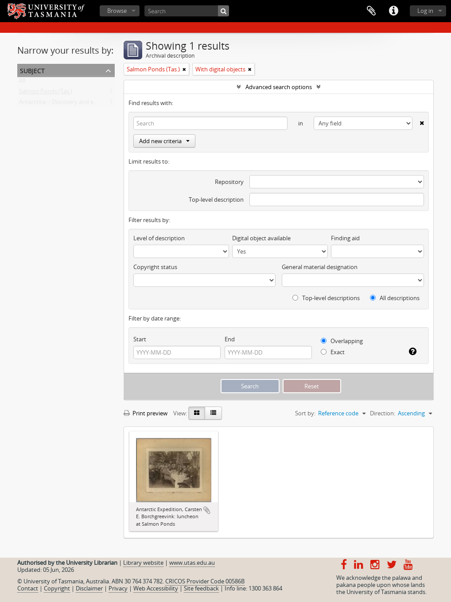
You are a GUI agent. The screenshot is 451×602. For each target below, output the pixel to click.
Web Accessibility (155, 588)
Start (139, 339)
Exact (333, 352)
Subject (32, 70)
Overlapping (342, 341)
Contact (27, 588)
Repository (229, 182)
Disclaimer (89, 588)
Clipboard (371, 11)
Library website (143, 563)
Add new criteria (164, 141)
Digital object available (261, 238)
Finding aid (345, 238)
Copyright (57, 588)
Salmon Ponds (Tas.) (45, 93)
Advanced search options (278, 87)
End (230, 339)
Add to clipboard (206, 510)
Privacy (118, 588)
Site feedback (201, 588)
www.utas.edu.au (192, 563)
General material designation (320, 267)
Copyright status (155, 267)
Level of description (159, 238)
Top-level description (216, 199)
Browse (117, 11)
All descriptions (395, 298)
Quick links (393, 11)
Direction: (382, 413)
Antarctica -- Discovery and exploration (70, 104)
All (22, 82)
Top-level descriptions (326, 298)
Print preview (145, 413)
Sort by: (305, 413)
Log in (425, 11)
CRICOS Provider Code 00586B (205, 581)
